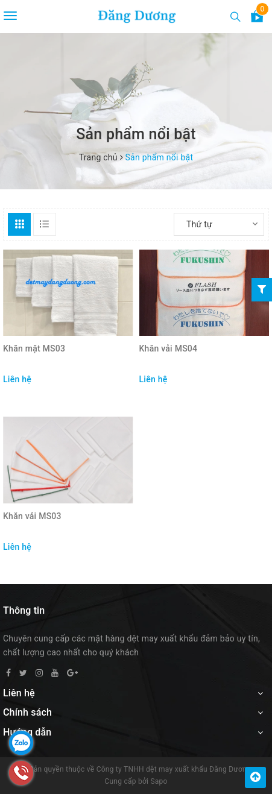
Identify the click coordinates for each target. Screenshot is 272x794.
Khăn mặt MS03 (34, 348)
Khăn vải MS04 (168, 348)
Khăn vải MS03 (32, 516)
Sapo (158, 781)
